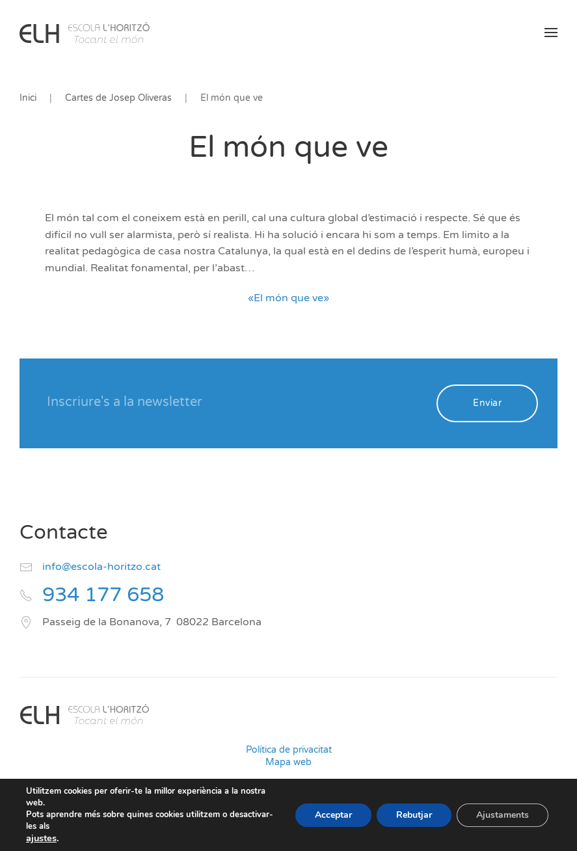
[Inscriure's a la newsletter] (233, 402)
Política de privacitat (289, 749)
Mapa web (288, 762)
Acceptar (333, 815)
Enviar (487, 403)
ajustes (41, 838)
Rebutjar (414, 815)
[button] (550, 32)
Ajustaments (502, 815)
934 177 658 (103, 595)
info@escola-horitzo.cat (101, 566)
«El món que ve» (288, 297)
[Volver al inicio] (85, 32)
